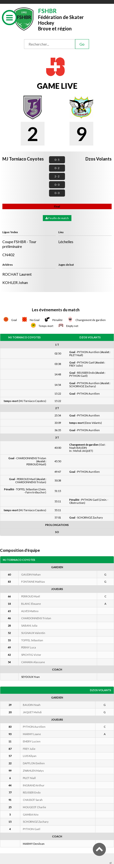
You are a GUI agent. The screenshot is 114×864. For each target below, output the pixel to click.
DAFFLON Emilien (34, 763)
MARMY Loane (32, 734)
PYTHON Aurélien (34, 726)
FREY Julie (29, 748)
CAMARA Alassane (33, 662)
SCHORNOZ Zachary (36, 821)
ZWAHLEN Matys (33, 770)
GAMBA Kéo (30, 814)
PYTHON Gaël (31, 829)
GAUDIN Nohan (31, 574)
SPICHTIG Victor (31, 654)
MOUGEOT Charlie (34, 807)
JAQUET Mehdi (32, 712)
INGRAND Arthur (34, 785)
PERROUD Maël (30, 596)
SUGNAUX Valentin (33, 632)
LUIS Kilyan (29, 755)
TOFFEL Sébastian (32, 640)
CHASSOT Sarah (33, 799)
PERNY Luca (28, 647)
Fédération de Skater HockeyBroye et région (61, 19)
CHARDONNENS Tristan (36, 618)
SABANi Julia (29, 625)
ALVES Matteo (29, 611)
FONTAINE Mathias (33, 581)
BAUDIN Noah (31, 704)
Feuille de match (57, 218)
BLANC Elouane (31, 603)
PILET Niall (29, 777)
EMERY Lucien (31, 741)
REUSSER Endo (31, 792)
